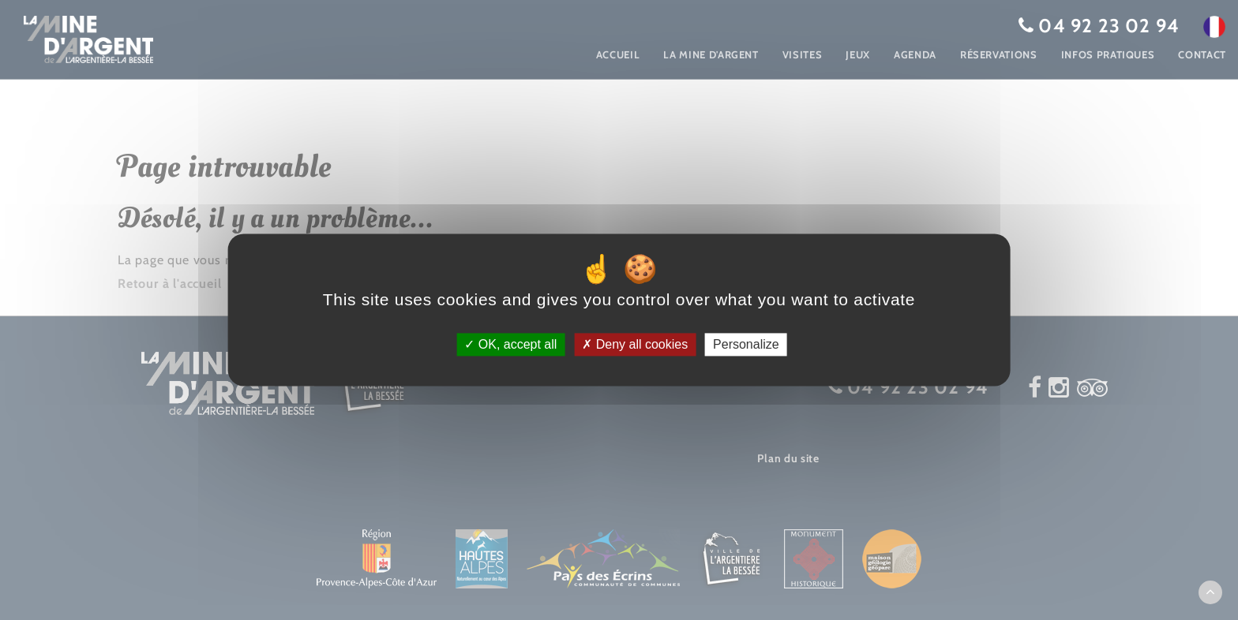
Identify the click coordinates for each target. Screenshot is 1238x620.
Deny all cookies (635, 344)
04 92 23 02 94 (1109, 25)
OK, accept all (510, 344)
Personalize (746, 344)
